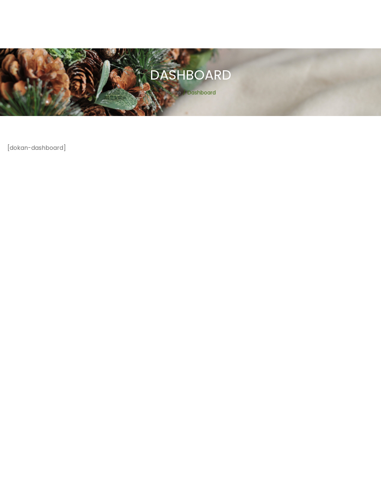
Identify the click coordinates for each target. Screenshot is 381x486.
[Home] (173, 92)
